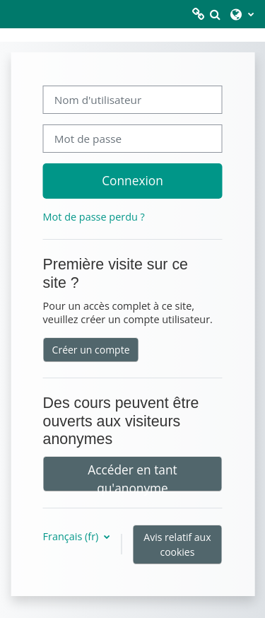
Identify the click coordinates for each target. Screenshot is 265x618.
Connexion (132, 180)
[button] (215, 14)
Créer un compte (91, 349)
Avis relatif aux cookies (177, 544)
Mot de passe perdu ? (94, 216)
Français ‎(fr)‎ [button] (72, 536)
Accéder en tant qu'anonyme (132, 476)
